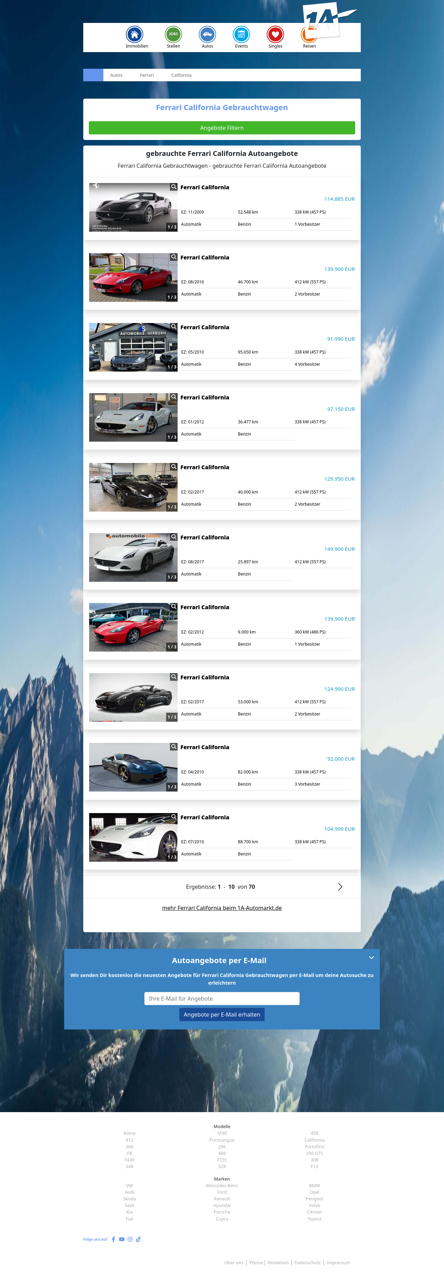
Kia (129, 1212)
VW (129, 1185)
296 (222, 1146)
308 (314, 1160)
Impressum (338, 1262)
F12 (314, 1166)
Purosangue (222, 1140)
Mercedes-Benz (222, 1185)
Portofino (314, 1146)
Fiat (129, 1219)
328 (222, 1166)
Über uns (234, 1262)
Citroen (314, 1212)
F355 (222, 1160)
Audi (129, 1192)
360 (129, 1146)
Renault (222, 1198)
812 (129, 1140)
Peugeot (314, 1198)
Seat (129, 1205)
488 (222, 1153)
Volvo (314, 1205)
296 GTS (314, 1153)
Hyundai (222, 1205)
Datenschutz (307, 1262)
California (315, 1140)
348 (129, 1166)
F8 (129, 1153)
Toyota (315, 1219)
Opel (314, 1192)
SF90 (222, 1133)
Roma (129, 1133)
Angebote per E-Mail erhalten (222, 1014)
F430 (130, 1160)
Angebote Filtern (222, 128)
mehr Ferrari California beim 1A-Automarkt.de (222, 908)
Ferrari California (204, 187)
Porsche (222, 1212)
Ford (222, 1192)
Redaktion (278, 1262)
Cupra (222, 1219)
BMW (314, 1185)
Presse (256, 1262)
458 (314, 1133)
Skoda (129, 1198)
